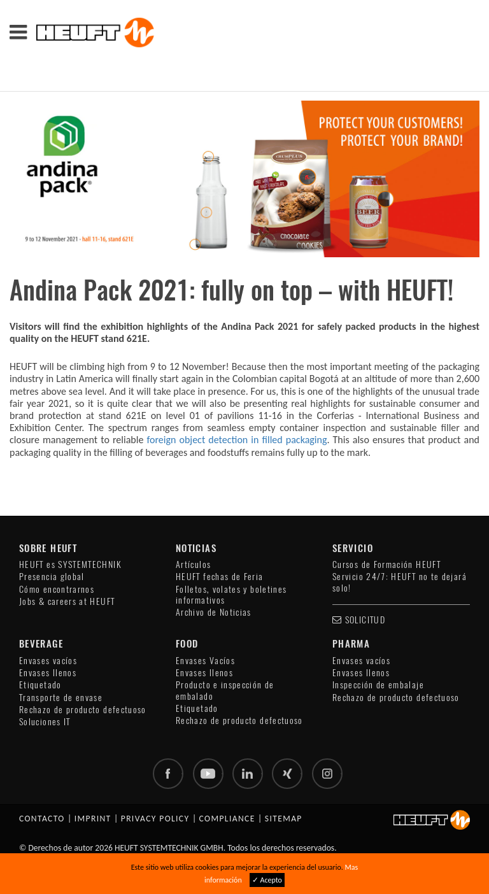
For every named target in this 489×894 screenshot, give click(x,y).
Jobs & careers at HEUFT (67, 601)
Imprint (92, 818)
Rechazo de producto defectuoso (82, 710)
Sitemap (283, 818)
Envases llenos (47, 673)
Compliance (227, 818)
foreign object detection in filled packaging (236, 440)
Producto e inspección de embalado (225, 690)
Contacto (42, 818)
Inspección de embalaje (378, 685)
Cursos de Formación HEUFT (386, 564)
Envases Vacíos (205, 661)
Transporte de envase (61, 698)
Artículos (193, 564)
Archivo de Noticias (214, 612)
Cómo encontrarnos (56, 589)
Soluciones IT (45, 722)
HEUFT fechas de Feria (220, 577)
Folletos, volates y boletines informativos (231, 594)
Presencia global (52, 577)
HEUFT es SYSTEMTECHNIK (70, 564)
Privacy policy (155, 818)
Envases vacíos (48, 661)
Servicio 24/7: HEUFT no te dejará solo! (399, 582)
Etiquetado (40, 685)
